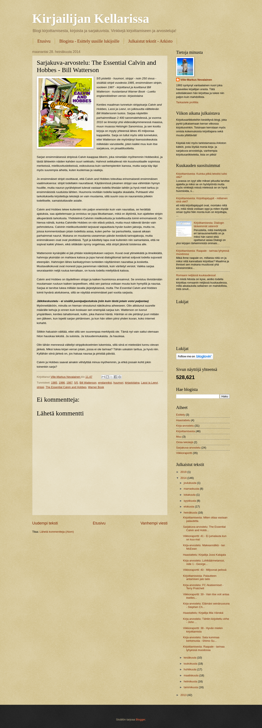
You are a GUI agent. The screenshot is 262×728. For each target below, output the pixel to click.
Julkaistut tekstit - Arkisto (150, 41)
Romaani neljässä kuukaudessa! (196, 275)
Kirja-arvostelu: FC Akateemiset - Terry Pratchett (203, 586)
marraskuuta (192, 488)
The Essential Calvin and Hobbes (66, 387)
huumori (118, 382)
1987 (69, 382)
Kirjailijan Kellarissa (90, 18)
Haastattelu (183, 420)
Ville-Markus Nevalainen (196, 79)
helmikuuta (191, 681)
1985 (54, 382)
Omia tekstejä (184, 442)
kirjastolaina (132, 382)
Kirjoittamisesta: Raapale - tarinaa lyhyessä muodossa (203, 648)
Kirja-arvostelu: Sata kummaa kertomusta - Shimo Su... (201, 639)
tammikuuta (191, 687)
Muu (178, 436)
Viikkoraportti (184, 453)
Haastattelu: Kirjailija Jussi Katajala (204, 554)
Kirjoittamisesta (185, 431)
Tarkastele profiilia (187, 102)
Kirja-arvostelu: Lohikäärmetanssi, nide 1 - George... (204, 562)
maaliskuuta (191, 675)
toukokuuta (191, 663)
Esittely (180, 414)
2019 (183, 472)
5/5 (76, 382)
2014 (183, 478)
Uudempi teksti (45, 523)
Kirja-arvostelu (185, 425)
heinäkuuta (191, 512)
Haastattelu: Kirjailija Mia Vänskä (203, 612)
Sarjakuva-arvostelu (188, 447)
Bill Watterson (87, 382)
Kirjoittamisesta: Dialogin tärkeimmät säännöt (209, 224)
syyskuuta (190, 500)
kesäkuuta (190, 657)
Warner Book (96, 387)
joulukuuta (190, 482)
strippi (40, 387)
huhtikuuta (190, 669)
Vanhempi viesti (154, 523)
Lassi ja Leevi (149, 382)
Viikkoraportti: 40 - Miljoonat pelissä (204, 569)
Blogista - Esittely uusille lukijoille (89, 41)
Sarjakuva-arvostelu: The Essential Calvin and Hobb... (204, 528)
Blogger (140, 719)
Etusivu (43, 41)
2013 (183, 695)
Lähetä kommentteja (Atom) (57, 531)
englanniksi (105, 382)
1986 (62, 382)
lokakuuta (190, 494)
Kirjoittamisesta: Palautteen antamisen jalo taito (199, 577)
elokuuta (189, 506)
